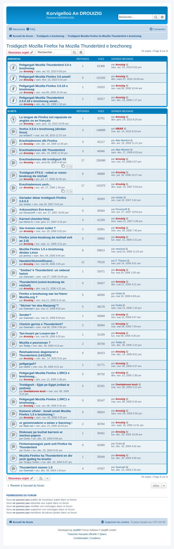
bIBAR (119, 128)
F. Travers (121, 260)
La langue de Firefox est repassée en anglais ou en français (45, 118)
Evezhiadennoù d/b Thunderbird (42, 150)
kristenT (28, 135)
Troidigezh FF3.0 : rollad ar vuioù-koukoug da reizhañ (43, 174)
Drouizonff (29, 212)
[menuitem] (30, 29)
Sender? (25, 314)
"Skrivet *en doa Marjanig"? (39, 305)
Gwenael (28, 276)
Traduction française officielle (82, 534)
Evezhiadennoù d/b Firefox (38, 140)
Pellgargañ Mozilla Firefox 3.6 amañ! (45, 76)
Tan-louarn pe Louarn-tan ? (38, 333)
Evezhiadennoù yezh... (35, 184)
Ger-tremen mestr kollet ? (37, 228)
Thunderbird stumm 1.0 (36, 467)
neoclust (120, 248)
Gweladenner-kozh (35, 391)
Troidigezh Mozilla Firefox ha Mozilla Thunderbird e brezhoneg (69, 45)
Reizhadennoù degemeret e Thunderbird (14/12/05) (38, 353)
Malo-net (28, 425)
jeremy (27, 255)
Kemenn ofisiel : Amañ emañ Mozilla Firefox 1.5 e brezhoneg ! (45, 412)
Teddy (27, 345)
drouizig (28, 71)
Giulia (119, 293)
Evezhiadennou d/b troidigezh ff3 (42, 159)
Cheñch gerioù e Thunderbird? (41, 324)
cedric (27, 366)
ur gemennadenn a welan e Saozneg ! (45, 422)
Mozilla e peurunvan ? (35, 342)
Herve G (28, 222)
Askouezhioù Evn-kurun (36, 209)
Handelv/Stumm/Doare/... (36, 261)
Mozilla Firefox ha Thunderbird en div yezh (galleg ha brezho (45, 457)
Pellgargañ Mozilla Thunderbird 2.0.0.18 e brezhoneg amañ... (41, 99)
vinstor (27, 204)
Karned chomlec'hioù (34, 219)
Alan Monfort (123, 140)
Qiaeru (103, 534)
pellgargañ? (27, 363)
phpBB (76, 530)
